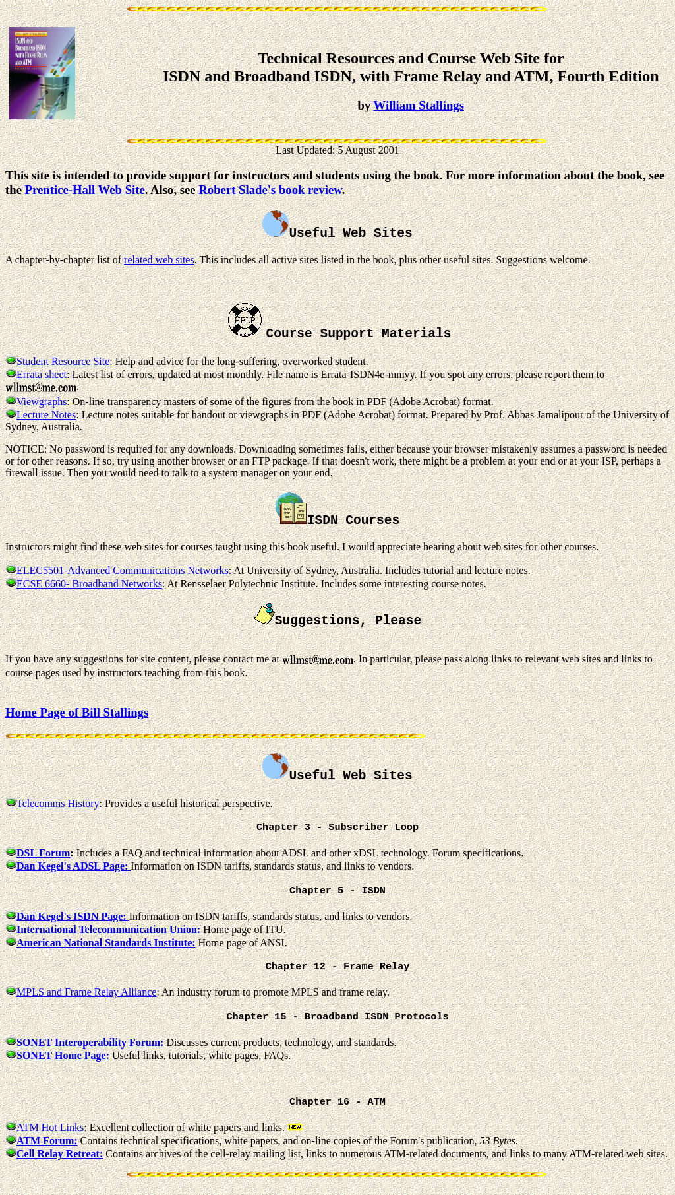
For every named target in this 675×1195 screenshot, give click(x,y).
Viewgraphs (41, 401)
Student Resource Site (62, 361)
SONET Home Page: (62, 1060)
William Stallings (419, 105)
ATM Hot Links (50, 1134)
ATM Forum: (47, 1147)
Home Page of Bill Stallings (76, 712)
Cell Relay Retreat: (59, 1160)
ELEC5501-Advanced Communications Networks (122, 570)
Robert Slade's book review (269, 190)
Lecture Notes (46, 414)
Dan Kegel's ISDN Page (69, 918)
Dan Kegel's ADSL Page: (73, 867)
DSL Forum (43, 854)
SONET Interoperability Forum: (89, 1047)
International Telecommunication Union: (108, 932)
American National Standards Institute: (106, 945)
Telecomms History (58, 803)
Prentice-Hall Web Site (85, 190)
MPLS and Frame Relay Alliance (86, 996)
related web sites (159, 259)
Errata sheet (41, 374)
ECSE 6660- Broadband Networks (89, 583)
